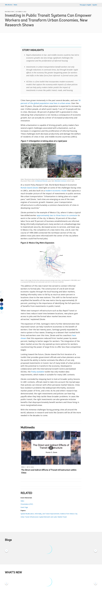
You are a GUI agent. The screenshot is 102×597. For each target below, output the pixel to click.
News (15, 5)
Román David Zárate (29, 187)
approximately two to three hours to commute (57, 215)
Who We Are (8, 5)
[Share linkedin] (1, 307)
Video (22, 501)
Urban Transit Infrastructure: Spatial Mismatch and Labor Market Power (44, 517)
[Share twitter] (1, 300)
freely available (37, 371)
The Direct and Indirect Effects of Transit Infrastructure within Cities (48, 471)
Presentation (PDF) (27, 504)
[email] (1, 292)
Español (95, 5)
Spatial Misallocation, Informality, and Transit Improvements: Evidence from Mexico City (49, 514)
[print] (1, 296)
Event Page (24, 507)
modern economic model (56, 190)
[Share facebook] (1, 303)
